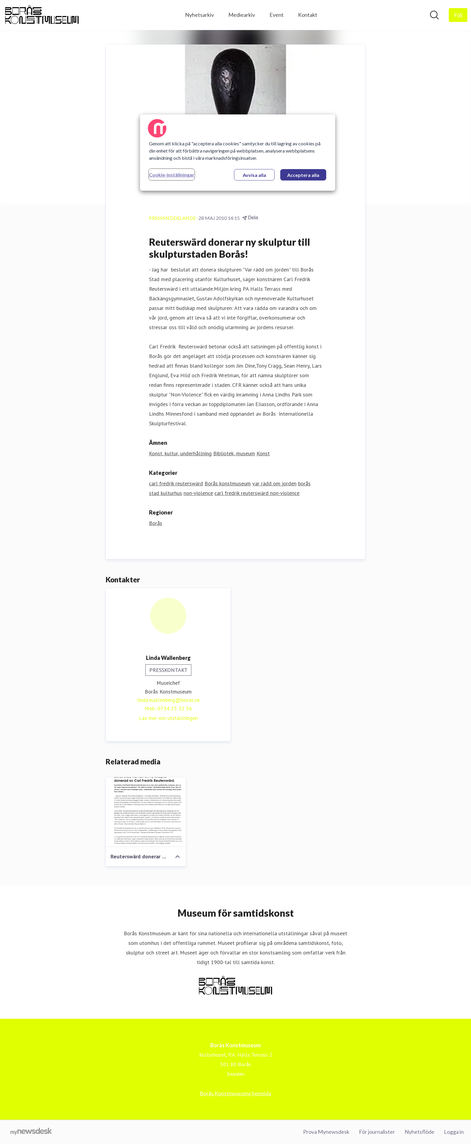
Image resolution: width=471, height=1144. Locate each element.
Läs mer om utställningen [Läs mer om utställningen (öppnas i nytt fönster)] (168, 718)
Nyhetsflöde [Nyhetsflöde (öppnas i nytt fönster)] (419, 1131)
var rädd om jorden (274, 483)
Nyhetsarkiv (199, 14)
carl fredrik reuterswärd (176, 483)
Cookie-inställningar (171, 175)
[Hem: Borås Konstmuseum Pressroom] (42, 15)
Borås (155, 523)
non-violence (198, 493)
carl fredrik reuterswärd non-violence (256, 493)
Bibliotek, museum (234, 453)
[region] (237, 152)
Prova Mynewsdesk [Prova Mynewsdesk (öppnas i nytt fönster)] (326, 1131)
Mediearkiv (241, 14)
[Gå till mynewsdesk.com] (31, 1132)
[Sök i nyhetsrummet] (434, 15)
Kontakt (307, 14)
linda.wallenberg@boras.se (168, 699)
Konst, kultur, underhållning (180, 453)
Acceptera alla (303, 175)
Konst (263, 453)
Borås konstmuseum (228, 483)
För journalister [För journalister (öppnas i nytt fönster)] (377, 1131)
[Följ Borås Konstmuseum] (458, 15)
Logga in (454, 1131)
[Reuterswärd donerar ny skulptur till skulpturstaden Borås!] (146, 812)
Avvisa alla (254, 175)
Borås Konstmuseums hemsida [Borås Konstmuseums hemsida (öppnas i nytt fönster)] (235, 1093)
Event (276, 14)
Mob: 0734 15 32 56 (168, 708)
